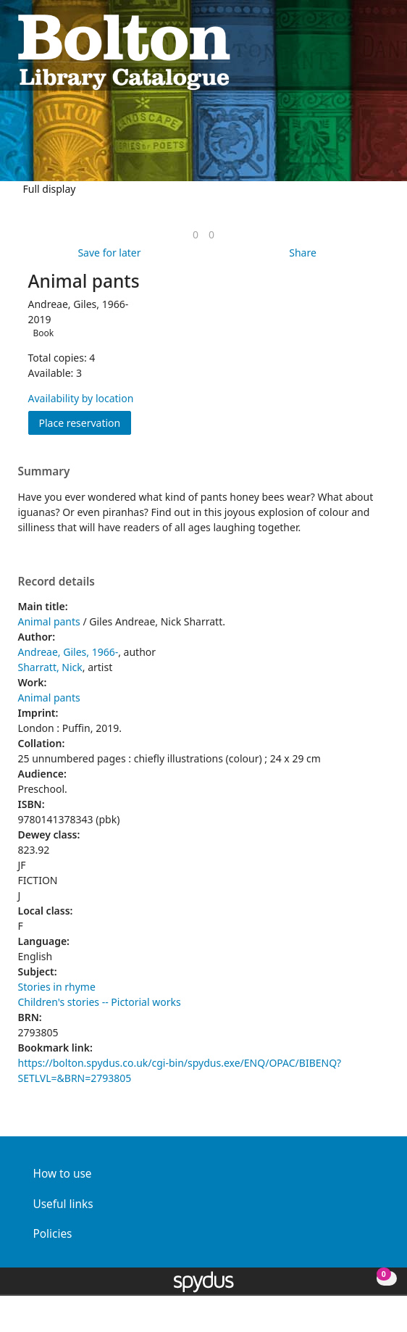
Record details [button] (56, 581)
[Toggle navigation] (382, 51)
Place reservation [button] (85, 422)
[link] (195, 234)
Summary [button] (44, 471)
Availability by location (81, 398)
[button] (364, 51)
